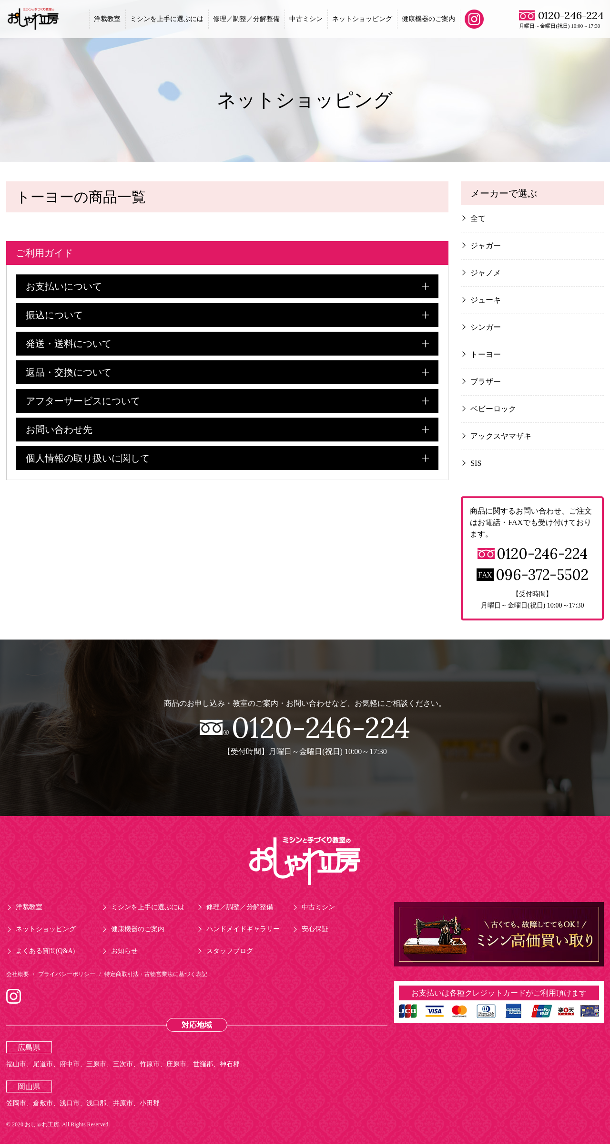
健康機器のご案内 (428, 18)
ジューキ (485, 300)
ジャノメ (485, 273)
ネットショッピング (362, 18)
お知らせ (124, 951)
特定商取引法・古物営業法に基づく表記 (155, 974)
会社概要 (17, 974)
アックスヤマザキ (500, 436)
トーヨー (485, 354)
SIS (475, 463)
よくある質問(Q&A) (45, 951)
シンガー (485, 327)
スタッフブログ (229, 951)
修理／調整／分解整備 (246, 18)
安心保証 (315, 929)
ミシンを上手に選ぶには (166, 18)
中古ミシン (306, 18)
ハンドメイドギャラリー (243, 929)
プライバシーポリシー (66, 974)
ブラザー (485, 382)
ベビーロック (493, 409)
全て (478, 218)
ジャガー (485, 245)
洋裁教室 (107, 18)
